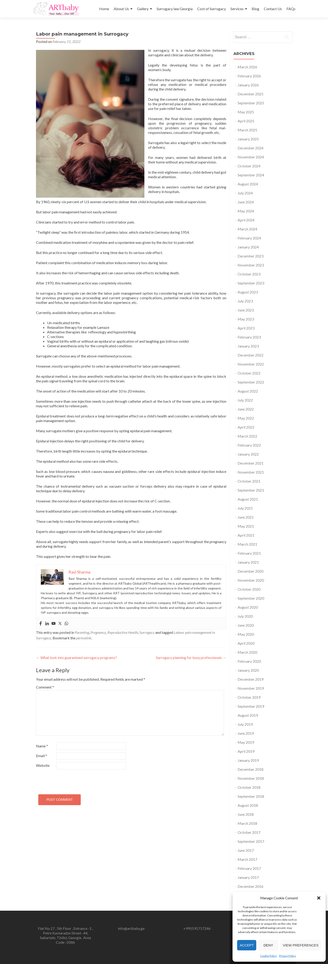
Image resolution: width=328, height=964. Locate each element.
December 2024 (250, 148)
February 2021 (249, 553)
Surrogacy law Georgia (175, 8)
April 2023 (246, 328)
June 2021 (246, 517)
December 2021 (250, 463)
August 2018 (248, 805)
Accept (247, 945)
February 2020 (249, 661)
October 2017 (249, 832)
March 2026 (247, 67)
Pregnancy (98, 632)
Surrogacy (147, 632)
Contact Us (273, 8)
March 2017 (247, 859)
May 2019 (246, 742)
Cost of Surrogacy (211, 8)
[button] (318, 898)
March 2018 (247, 823)
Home (104, 8)
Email (41, 755)
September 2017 (251, 841)
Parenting (82, 632)
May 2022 (246, 418)
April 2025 (246, 121)
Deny (268, 945)
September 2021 (251, 490)
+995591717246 (197, 928)
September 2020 (251, 598)
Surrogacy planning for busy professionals (191, 657)
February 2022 (249, 445)
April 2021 (246, 535)
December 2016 (250, 886)
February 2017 (249, 868)
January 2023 (248, 346)
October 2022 (249, 373)
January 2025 (248, 139)
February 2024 (249, 238)
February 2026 (249, 76)
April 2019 (246, 751)
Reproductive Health (122, 632)
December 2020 (250, 571)
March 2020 (247, 652)
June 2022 (246, 409)
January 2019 (248, 760)
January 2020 (248, 670)
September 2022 (251, 382)
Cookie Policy (268, 956)
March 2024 (247, 229)
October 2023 (249, 274)
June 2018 (246, 814)
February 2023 (249, 337)
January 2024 (248, 247)
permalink (83, 638)
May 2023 (246, 319)
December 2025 (250, 94)
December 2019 (250, 679)
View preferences (301, 945)
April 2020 (246, 643)
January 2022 (248, 454)
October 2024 (249, 166)
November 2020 (251, 580)
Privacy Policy (287, 956)
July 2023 (245, 301)
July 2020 (245, 616)
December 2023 (250, 256)
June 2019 (246, 733)
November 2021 (251, 472)
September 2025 (251, 103)
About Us (121, 8)
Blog (255, 8)
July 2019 (245, 724)
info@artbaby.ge (131, 928)
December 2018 (250, 769)
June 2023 (246, 310)
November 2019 (251, 688)
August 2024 (248, 184)
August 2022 (248, 391)
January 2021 (248, 562)
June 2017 (246, 850)
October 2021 (249, 481)
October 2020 (249, 589)
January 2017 (248, 877)
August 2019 (248, 715)
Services (237, 8)
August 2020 (248, 607)
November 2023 (251, 265)
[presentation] (67, 780)
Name (42, 746)
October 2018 (249, 787)
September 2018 (251, 796)
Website (43, 765)
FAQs (290, 8)
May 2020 (246, 634)
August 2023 (248, 292)
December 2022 (250, 355)
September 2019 (251, 706)
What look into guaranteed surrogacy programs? (76, 657)
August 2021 (248, 499)
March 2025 (247, 130)
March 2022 (247, 436)
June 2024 (246, 202)
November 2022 (251, 364)
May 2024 (246, 211)
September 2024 (251, 175)
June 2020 (246, 625)
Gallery (143, 8)
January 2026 (248, 85)
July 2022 (245, 400)
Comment (45, 687)
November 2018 (251, 778)
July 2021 (245, 508)
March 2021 (247, 544)
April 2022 (246, 427)
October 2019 (249, 697)
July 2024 (245, 193)
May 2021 (246, 526)
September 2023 (251, 283)
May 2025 (246, 112)
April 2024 (246, 220)
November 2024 (251, 157)
